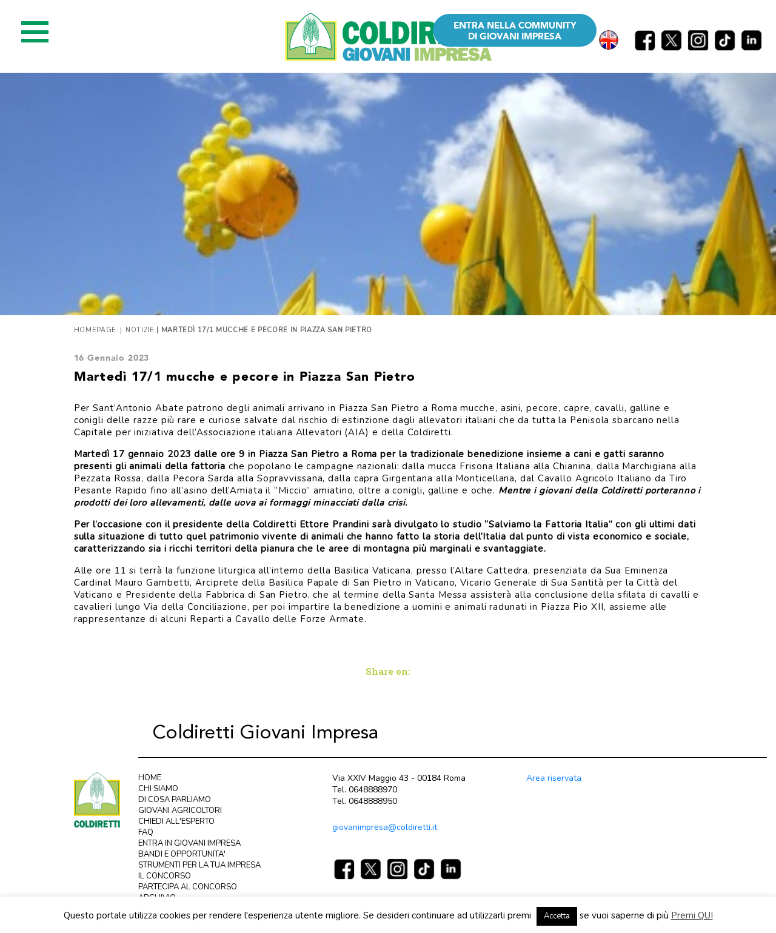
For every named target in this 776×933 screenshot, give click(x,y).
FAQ (145, 832)
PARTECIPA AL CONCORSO (187, 886)
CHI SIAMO (158, 788)
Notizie (140, 330)
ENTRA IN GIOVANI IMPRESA (189, 843)
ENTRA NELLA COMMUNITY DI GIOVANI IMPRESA (515, 31)
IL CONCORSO (164, 876)
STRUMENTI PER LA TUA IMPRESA (199, 865)
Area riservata (553, 778)
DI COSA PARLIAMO (174, 799)
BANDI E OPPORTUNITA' (182, 854)
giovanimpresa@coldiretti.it (384, 827)
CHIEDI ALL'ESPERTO (176, 821)
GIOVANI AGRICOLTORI (180, 810)
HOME (149, 777)
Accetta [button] (557, 916)
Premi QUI (692, 915)
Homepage (95, 330)
